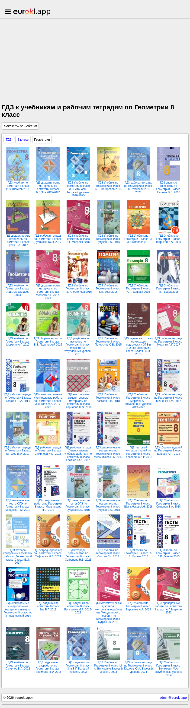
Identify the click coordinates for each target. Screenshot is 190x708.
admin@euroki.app (173, 697)
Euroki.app (32, 12)
